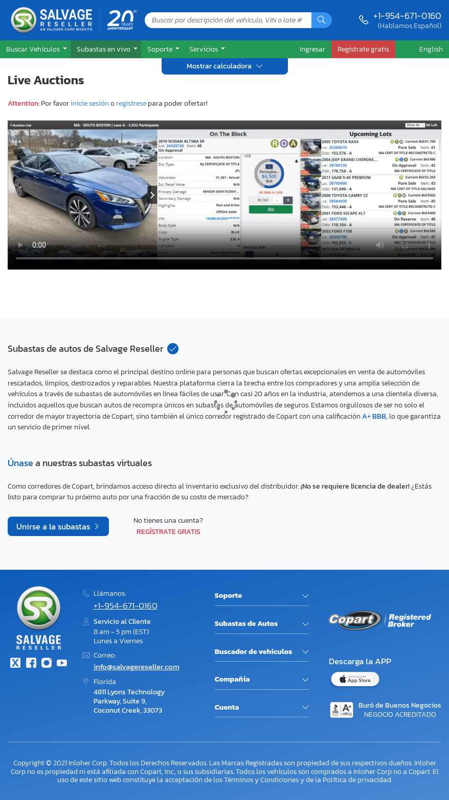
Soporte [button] (160, 49)
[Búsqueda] (321, 20)
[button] (35, 49)
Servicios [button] (204, 49)
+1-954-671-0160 (407, 15)
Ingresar (312, 49)
